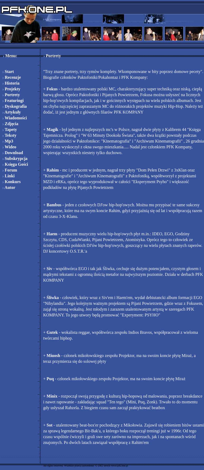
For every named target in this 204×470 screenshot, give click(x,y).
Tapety (10, 129)
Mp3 (8, 141)
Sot (49, 425)
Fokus (52, 89)
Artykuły (12, 112)
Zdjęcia (10, 123)
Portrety (11, 94)
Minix (52, 396)
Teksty (9, 135)
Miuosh (53, 355)
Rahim (53, 170)
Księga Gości (15, 164)
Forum (10, 170)
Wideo (9, 147)
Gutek (52, 332)
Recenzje (12, 77)
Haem (52, 234)
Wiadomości (15, 118)
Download (13, 152)
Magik (52, 129)
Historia (11, 83)
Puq (50, 378)
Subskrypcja (15, 158)
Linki (8, 176)
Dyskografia (15, 106)
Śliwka (53, 297)
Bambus (54, 205)
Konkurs (12, 181)
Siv (49, 268)
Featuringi (13, 100)
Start (8, 71)
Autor (9, 187)
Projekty (11, 89)
